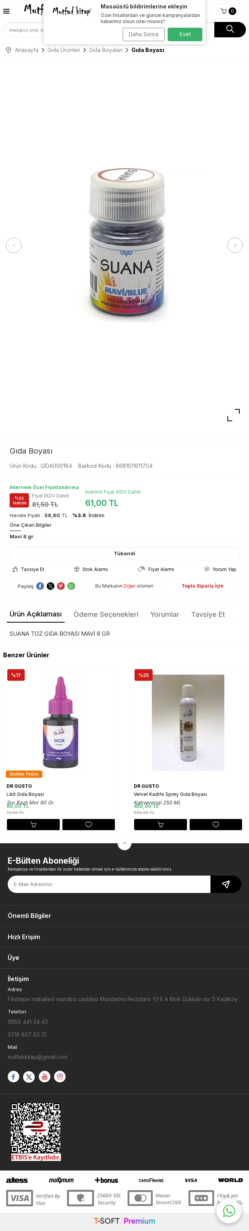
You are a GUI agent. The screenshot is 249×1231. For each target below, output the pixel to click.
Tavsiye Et (28, 569)
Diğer (130, 586)
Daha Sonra (143, 34)
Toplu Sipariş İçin (203, 586)
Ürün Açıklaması (36, 614)
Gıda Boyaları (106, 50)
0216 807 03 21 (27, 1034)
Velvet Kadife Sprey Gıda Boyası (170, 794)
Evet (185, 34)
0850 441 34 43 (28, 1021)
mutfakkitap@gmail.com (37, 1056)
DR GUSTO (19, 786)
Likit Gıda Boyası (25, 794)
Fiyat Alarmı (156, 569)
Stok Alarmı (91, 569)
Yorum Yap (220, 569)
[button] (14, 245)
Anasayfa (22, 50)
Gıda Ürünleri (63, 50)
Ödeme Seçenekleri (106, 614)
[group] (124, 245)
